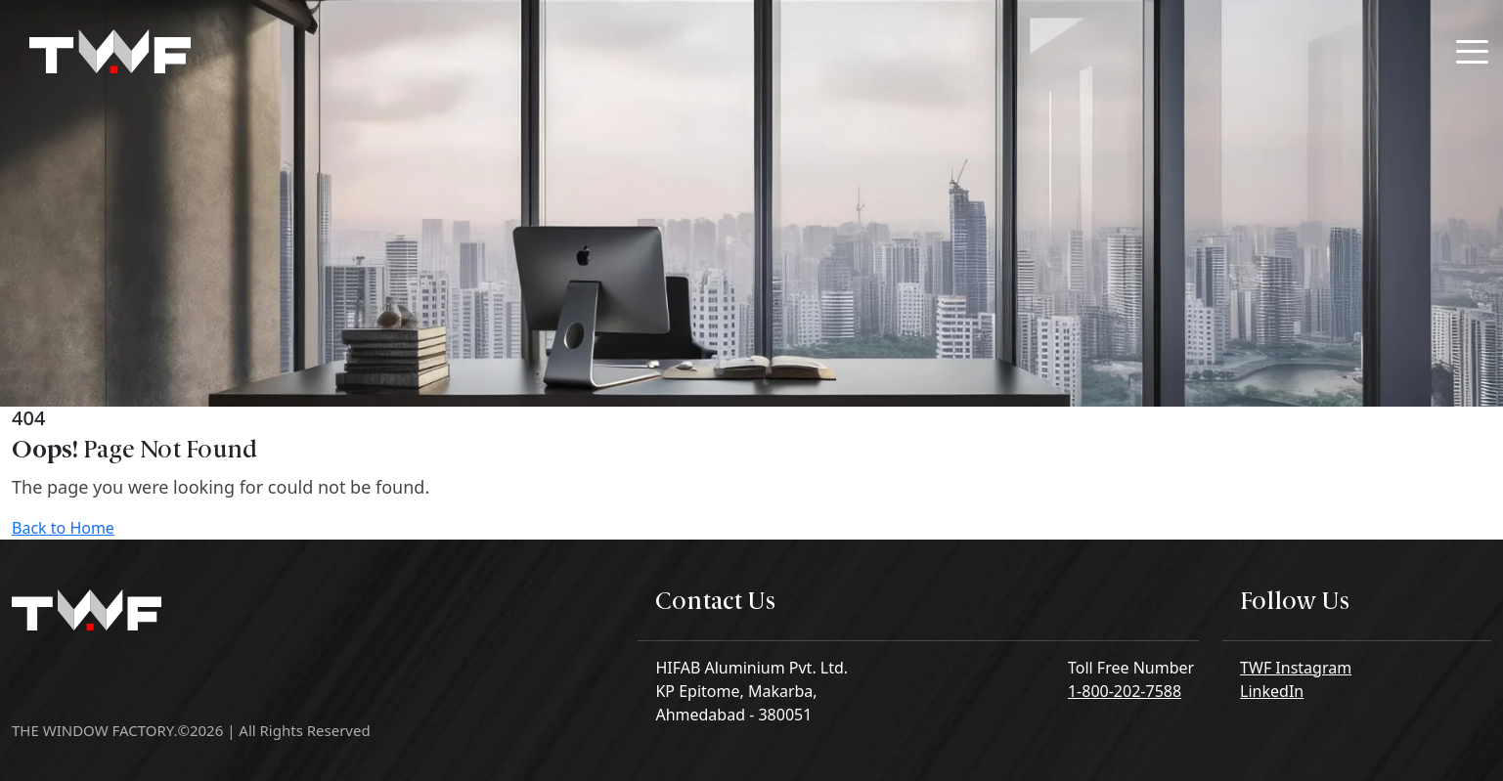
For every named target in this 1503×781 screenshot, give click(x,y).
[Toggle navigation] (1472, 52)
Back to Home (63, 528)
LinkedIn (1272, 691)
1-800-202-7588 (1124, 691)
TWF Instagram (1295, 667)
